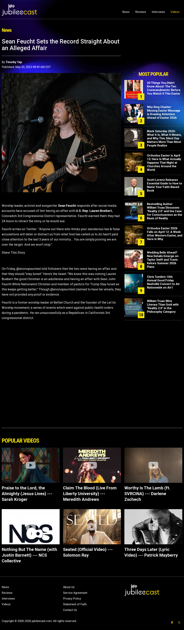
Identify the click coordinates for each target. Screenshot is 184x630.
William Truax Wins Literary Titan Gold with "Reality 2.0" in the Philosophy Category (163, 306)
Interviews (158, 12)
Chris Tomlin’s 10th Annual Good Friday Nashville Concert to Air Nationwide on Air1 (163, 282)
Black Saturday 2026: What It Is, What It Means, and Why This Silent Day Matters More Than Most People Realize (164, 138)
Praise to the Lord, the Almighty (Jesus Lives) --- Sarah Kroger (27, 493)
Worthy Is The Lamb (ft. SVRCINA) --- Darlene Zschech (147, 493)
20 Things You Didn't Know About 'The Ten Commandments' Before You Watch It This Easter (163, 88)
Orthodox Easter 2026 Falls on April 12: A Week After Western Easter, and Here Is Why (164, 234)
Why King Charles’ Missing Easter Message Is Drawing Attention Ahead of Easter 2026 (163, 112)
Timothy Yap (14, 62)
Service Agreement (75, 593)
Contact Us (70, 610)
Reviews (140, 12)
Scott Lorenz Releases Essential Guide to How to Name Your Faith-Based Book (164, 185)
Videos (175, 12)
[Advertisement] (153, 54)
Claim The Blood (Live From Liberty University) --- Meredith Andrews (90, 493)
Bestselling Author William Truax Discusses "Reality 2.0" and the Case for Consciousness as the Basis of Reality (164, 211)
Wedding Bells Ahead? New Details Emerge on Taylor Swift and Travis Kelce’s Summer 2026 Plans (162, 260)
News (126, 12)
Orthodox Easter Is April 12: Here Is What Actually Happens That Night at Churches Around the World (164, 163)
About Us (68, 587)
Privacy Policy (72, 598)
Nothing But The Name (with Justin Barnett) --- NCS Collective (29, 555)
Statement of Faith (75, 604)
